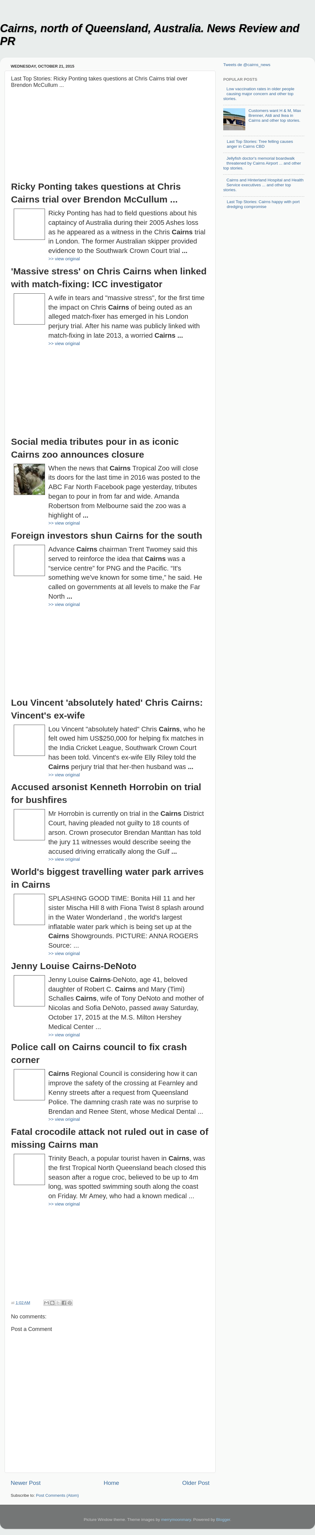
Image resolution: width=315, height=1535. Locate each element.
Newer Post (26, 1483)
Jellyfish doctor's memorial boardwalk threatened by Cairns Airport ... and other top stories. (262, 163)
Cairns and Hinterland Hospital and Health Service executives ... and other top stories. (263, 185)
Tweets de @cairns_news (246, 64)
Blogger (223, 1519)
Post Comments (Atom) (57, 1495)
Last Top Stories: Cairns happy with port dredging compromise (263, 204)
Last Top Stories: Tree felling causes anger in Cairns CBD (260, 144)
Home (111, 1483)
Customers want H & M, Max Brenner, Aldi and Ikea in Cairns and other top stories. (274, 115)
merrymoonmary (176, 1519)
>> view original (64, 258)
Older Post (195, 1483)
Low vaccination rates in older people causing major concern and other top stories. (259, 94)
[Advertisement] (110, 137)
